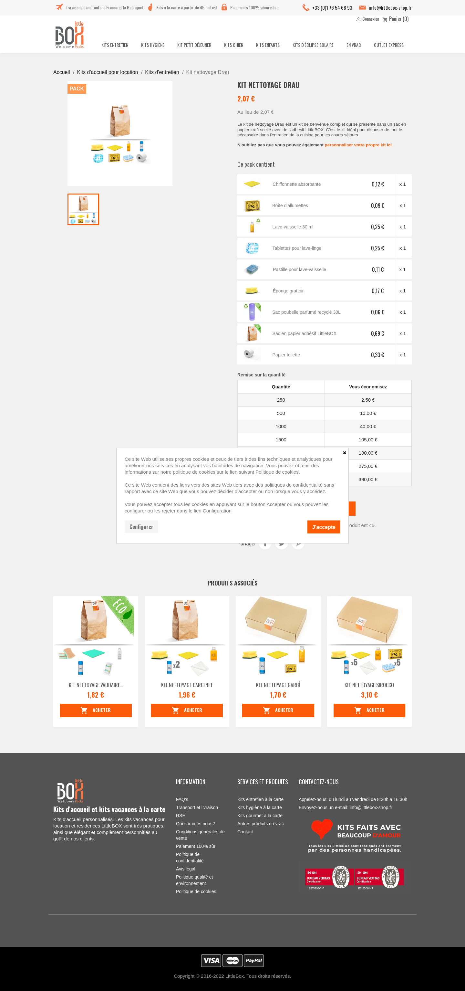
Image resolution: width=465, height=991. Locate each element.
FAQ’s (182, 799)
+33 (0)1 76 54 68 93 (332, 7)
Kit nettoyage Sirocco (369, 685)
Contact (245, 831)
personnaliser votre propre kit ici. (359, 144)
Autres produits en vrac (260, 823)
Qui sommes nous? (195, 823)
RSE (180, 815)
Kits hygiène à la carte (259, 807)
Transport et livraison (197, 807)
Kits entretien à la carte (260, 799)
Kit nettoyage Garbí (278, 685)
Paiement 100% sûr (195, 846)
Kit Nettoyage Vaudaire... (96, 685)
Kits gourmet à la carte (260, 815)
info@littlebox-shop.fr (390, 7)
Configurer (141, 526)
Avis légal (185, 868)
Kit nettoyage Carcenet (187, 685)
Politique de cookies (196, 891)
